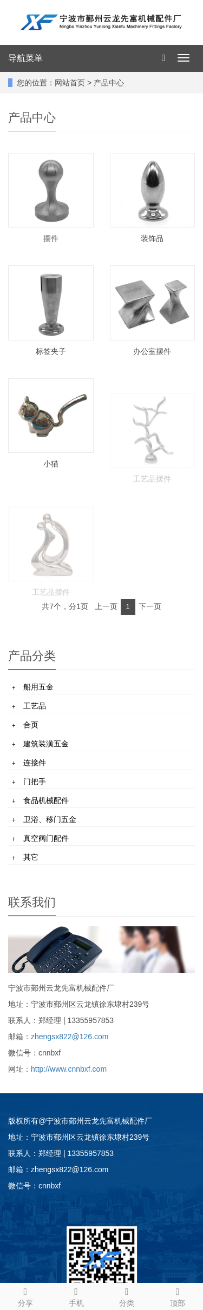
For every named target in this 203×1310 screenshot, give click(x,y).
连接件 (34, 762)
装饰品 (152, 238)
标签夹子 (51, 351)
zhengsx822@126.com (69, 1036)
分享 (25, 1295)
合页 (30, 724)
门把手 (34, 781)
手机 (76, 1295)
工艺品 (34, 705)
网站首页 (70, 82)
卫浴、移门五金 (49, 819)
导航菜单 (25, 58)
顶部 (177, 1295)
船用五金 (38, 687)
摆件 (50, 238)
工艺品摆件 (152, 490)
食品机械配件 (46, 800)
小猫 (50, 463)
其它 (30, 857)
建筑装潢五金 (46, 743)
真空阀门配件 (46, 838)
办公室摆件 (152, 351)
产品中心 (109, 82)
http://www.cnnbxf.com (69, 1069)
